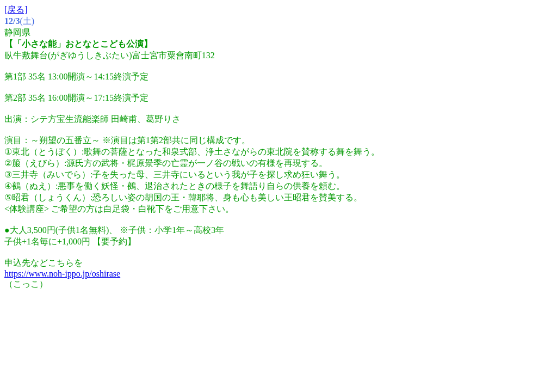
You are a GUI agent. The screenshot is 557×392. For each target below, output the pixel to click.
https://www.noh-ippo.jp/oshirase (62, 273)
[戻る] (16, 9)
